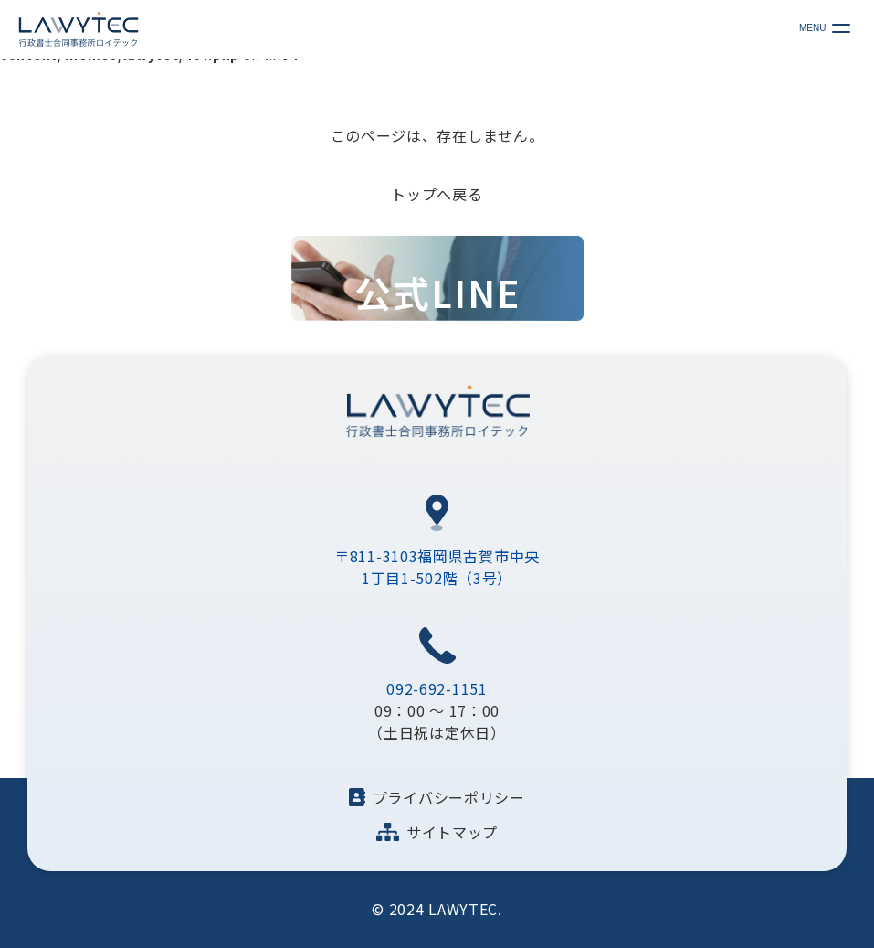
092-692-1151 (436, 688)
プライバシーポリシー (437, 797)
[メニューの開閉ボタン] (836, 27)
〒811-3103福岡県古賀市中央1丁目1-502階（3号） (437, 567)
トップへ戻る (436, 194)
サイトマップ (437, 832)
